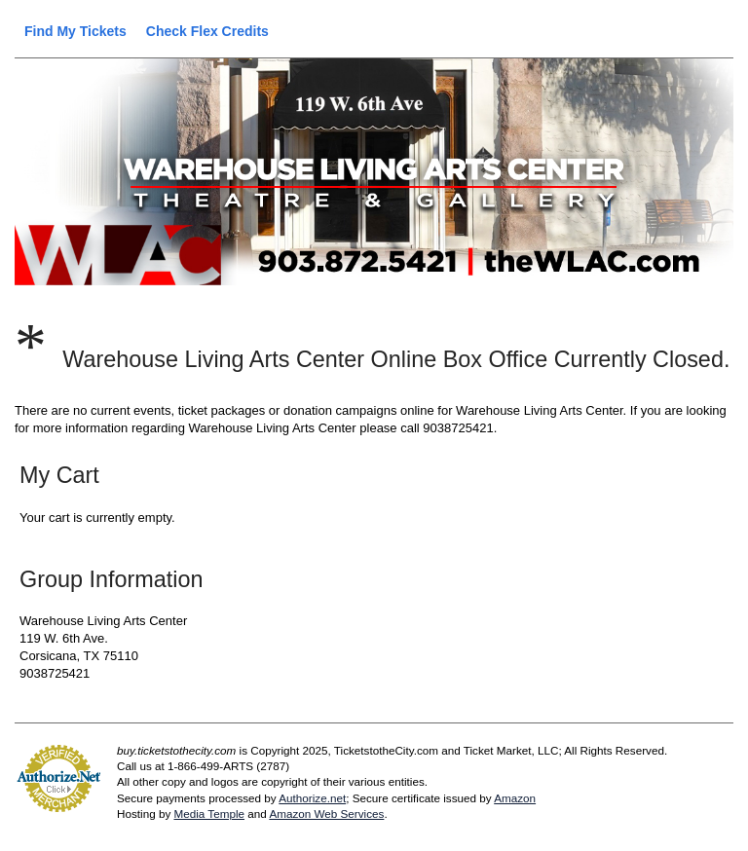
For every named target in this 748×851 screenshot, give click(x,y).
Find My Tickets (75, 31)
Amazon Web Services (326, 813)
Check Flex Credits (207, 31)
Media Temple (208, 813)
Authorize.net (312, 798)
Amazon (515, 798)
